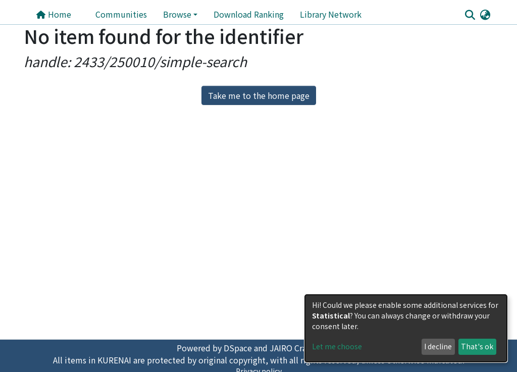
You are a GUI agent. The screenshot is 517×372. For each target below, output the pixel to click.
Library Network (330, 14)
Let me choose (337, 346)
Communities (121, 14)
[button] (485, 14)
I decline (438, 346)
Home (53, 14)
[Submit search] (470, 14)
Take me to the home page (258, 95)
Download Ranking (249, 14)
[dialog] (406, 328)
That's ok (477, 346)
